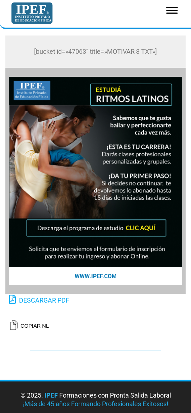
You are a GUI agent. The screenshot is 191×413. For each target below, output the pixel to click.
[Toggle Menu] (172, 12)
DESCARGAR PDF (39, 299)
